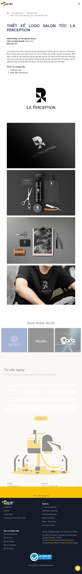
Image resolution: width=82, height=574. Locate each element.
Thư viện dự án (17, 13)
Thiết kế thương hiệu (49, 514)
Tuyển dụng (8, 514)
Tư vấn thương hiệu (49, 507)
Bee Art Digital (9, 541)
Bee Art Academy (10, 545)
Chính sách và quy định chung (14, 518)
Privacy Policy (53, 543)
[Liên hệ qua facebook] (75, 567)
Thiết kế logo (31, 13)
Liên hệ (6, 510)
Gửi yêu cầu (41, 421)
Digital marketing (48, 518)
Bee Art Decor (9, 548)
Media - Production (49, 521)
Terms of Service (67, 543)
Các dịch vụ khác (48, 525)
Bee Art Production (10, 534)
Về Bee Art (7, 507)
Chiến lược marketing (49, 510)
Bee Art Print (8, 538)
